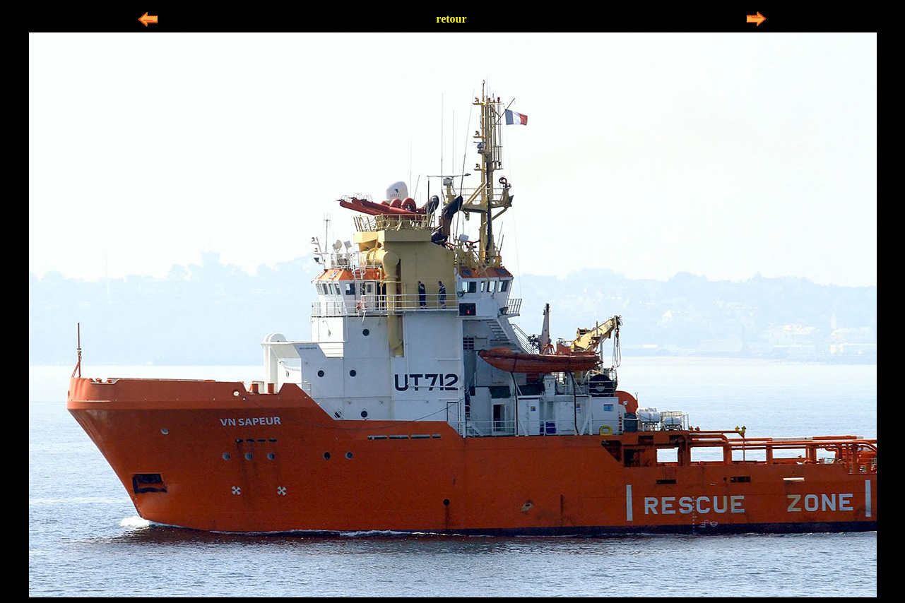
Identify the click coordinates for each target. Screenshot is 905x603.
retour (451, 19)
